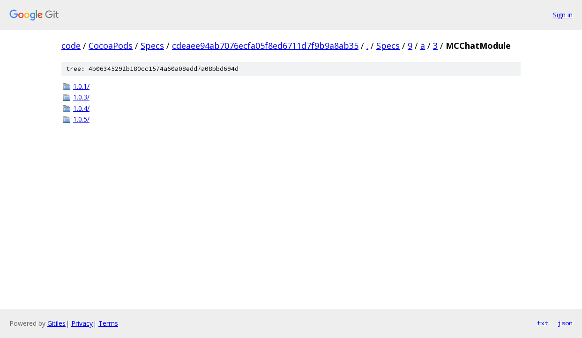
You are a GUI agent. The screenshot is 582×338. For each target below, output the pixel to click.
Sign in (563, 14)
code (71, 45)
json (565, 323)
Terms (108, 323)
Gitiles (56, 323)
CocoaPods (111, 45)
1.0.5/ (81, 119)
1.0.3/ (81, 96)
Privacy (82, 323)
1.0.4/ (81, 108)
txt (542, 323)
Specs (152, 45)
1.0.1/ (81, 86)
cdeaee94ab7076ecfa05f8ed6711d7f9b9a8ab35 (265, 45)
